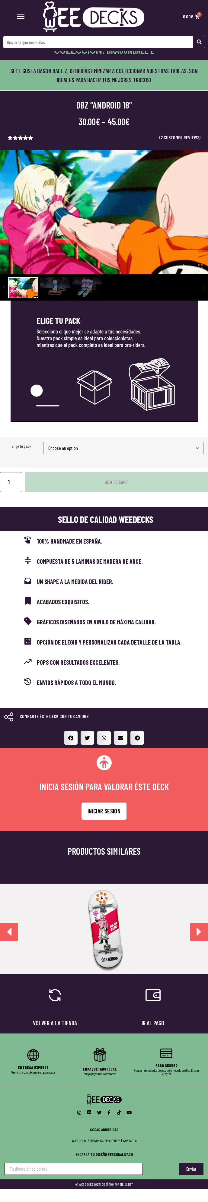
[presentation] (9, 945)
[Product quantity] (11, 495)
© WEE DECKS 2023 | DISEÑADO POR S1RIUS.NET (104, 1197)
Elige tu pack (21, 459)
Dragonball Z (130, 62)
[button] (71, 750)
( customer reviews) (179, 150)
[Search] (199, 42)
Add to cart (116, 494)
